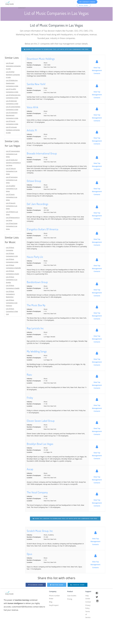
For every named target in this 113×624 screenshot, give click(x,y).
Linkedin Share (78, 585)
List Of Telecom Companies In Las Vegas (11, 171)
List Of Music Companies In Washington (10, 294)
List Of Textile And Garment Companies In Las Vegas (13, 162)
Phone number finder (55, 597)
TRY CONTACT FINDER (87, 2)
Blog (51, 603)
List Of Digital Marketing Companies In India (13, 74)
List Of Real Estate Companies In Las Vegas (11, 226)
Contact (22, 7)
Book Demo (84, 5)
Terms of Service (88, 617)
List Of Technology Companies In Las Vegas (12, 180)
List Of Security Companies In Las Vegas (11, 206)
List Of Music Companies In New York (12, 311)
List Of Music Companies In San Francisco (11, 303)
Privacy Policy (88, 608)
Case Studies (72, 596)
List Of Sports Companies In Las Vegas (11, 197)
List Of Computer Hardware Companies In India (13, 130)
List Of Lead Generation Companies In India (13, 66)
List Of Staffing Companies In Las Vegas (11, 188)
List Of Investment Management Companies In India (12, 115)
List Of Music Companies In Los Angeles (11, 279)
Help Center (88, 597)
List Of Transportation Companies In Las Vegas (13, 154)
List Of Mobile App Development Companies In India (12, 83)
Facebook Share (35, 585)
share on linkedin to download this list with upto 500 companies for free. (56, 49)
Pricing (70, 599)
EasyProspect (54, 607)
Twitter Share (56, 585)
